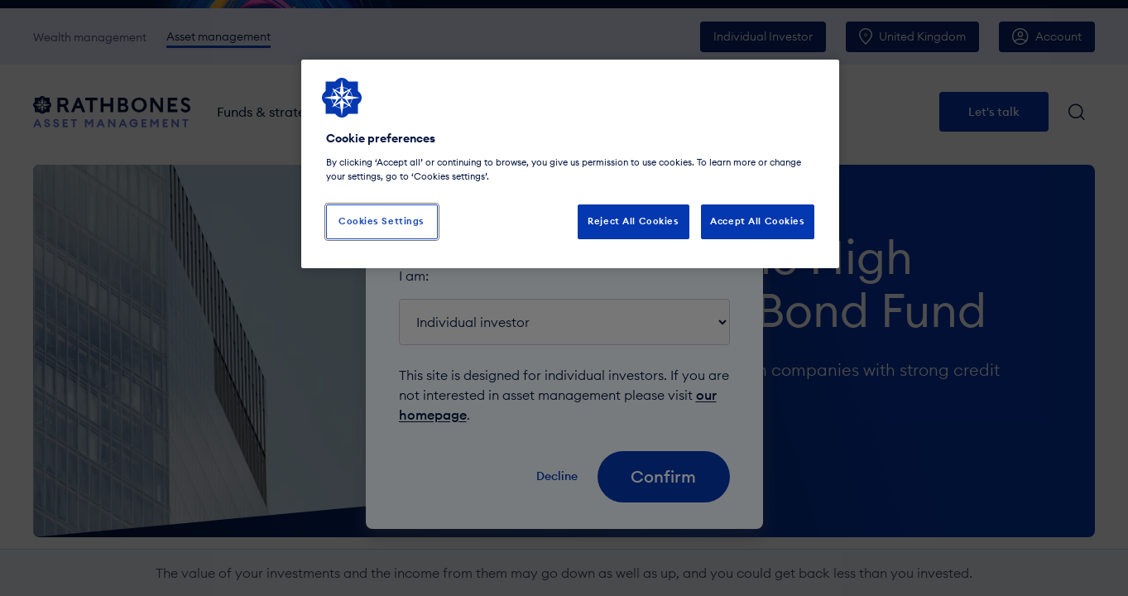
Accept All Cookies (757, 221)
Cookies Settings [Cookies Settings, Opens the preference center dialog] (381, 221)
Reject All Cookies (633, 221)
